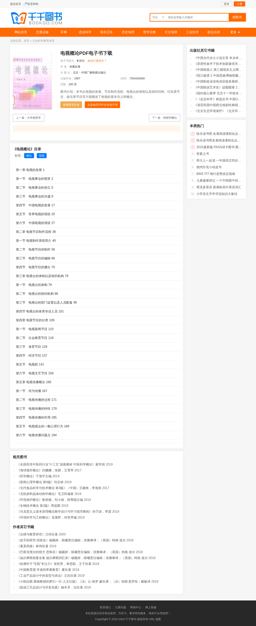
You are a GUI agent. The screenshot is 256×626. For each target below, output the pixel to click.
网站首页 (21, 32)
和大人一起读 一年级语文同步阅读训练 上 (225, 160)
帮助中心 (135, 607)
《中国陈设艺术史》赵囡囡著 (214, 87)
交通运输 (42, 32)
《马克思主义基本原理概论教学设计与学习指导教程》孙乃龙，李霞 (64, 511)
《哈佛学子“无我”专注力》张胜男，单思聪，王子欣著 (54, 563)
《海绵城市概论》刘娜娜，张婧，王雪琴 (45, 470)
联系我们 (105, 607)
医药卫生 (106, 32)
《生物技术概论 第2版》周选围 (38, 505)
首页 (26, 40)
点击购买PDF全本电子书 (102, 104)
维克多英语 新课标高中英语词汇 (218, 187)
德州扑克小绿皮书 (209, 167)
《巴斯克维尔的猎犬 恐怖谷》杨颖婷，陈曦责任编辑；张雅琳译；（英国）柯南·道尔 (76, 552)
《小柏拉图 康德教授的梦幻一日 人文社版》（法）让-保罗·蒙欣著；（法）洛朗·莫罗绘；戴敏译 (83, 581)
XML (152, 619)
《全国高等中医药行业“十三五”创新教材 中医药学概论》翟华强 (61, 464)
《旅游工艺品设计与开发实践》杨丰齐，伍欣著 (50, 587)
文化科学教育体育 (43, 40)
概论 (29, 155)
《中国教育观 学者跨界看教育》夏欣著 (44, 569)
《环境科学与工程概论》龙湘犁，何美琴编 (47, 517)
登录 (226, 4)
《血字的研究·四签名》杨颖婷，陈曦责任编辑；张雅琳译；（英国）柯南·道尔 (71, 540)
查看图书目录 (71, 104)
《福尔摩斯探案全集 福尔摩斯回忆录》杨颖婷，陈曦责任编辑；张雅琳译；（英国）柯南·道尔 (82, 558)
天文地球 (171, 32)
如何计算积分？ (97, 60)
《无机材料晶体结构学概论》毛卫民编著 (45, 494)
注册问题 (120, 607)
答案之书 (202, 153)
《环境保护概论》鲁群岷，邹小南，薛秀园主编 (50, 499)
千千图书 (39, 19)
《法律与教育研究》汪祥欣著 (37, 534)
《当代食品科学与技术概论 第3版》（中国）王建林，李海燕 (59, 488)
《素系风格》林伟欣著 (32, 546)
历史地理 (128, 32)
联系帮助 (32, 4)
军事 (64, 32)
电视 (41, 155)
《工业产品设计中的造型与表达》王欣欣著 (47, 575)
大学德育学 (34, 117)
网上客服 (150, 607)
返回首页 (15, 4)
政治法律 (213, 32)
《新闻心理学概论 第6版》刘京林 (40, 482)
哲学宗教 (149, 32)
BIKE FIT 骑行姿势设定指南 (215, 173)
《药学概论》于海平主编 (34, 476)
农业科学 (85, 32)
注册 (239, 4)
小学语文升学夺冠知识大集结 (216, 194)
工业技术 (192, 32)
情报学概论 (170, 117)
